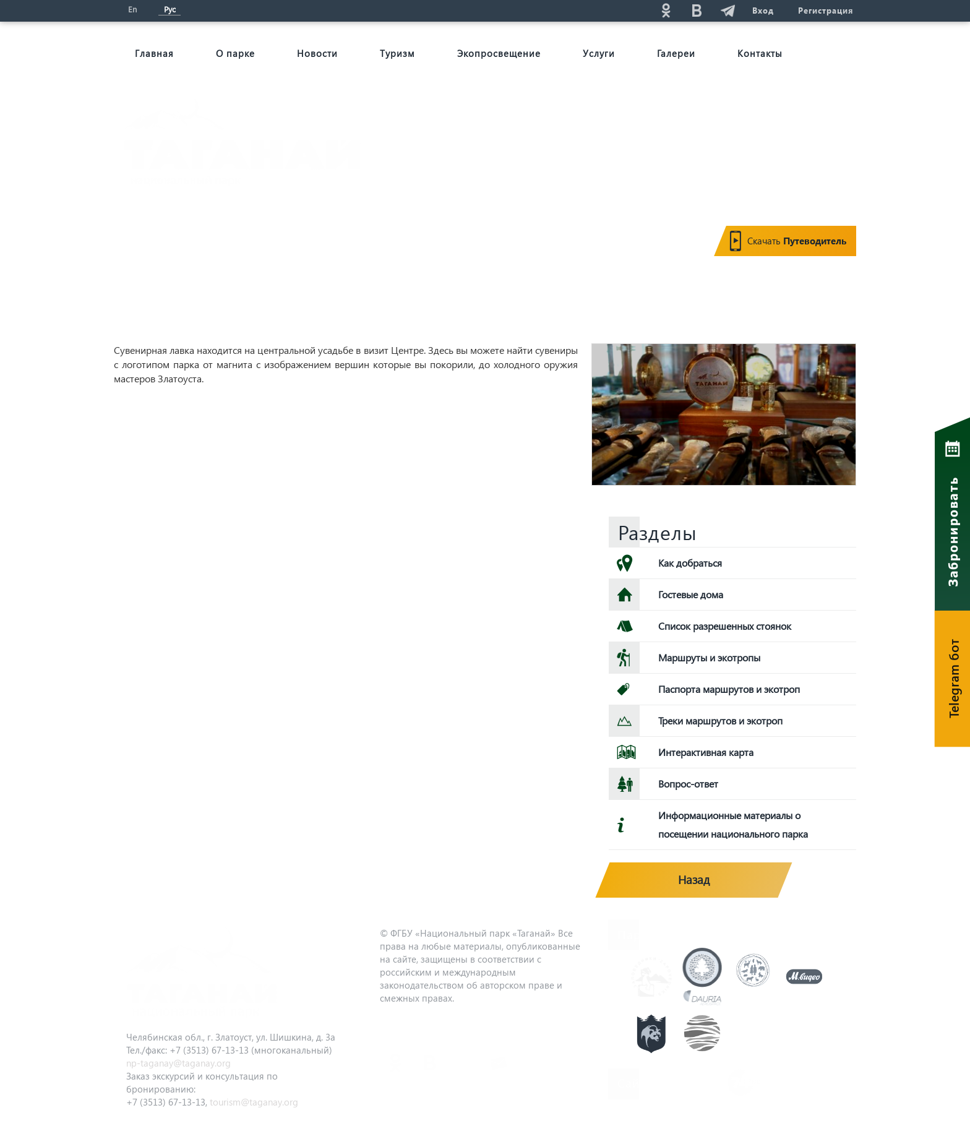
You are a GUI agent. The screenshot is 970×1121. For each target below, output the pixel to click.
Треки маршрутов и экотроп (720, 720)
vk (695, 10)
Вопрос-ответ (688, 783)
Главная (154, 53)
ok (665, 10)
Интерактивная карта (705, 751)
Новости (317, 53)
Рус (170, 9)
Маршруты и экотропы (709, 657)
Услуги (599, 53)
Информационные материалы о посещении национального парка (733, 824)
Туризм (397, 53)
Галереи (676, 53)
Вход (762, 10)
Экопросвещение (499, 53)
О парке (235, 53)
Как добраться (690, 562)
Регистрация (825, 10)
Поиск (553, 10)
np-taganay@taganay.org (178, 1063)
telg (726, 10)
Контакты (760, 53)
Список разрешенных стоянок (724, 625)
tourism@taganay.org (254, 1102)
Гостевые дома (690, 594)
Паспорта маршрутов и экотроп (729, 688)
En (132, 9)
